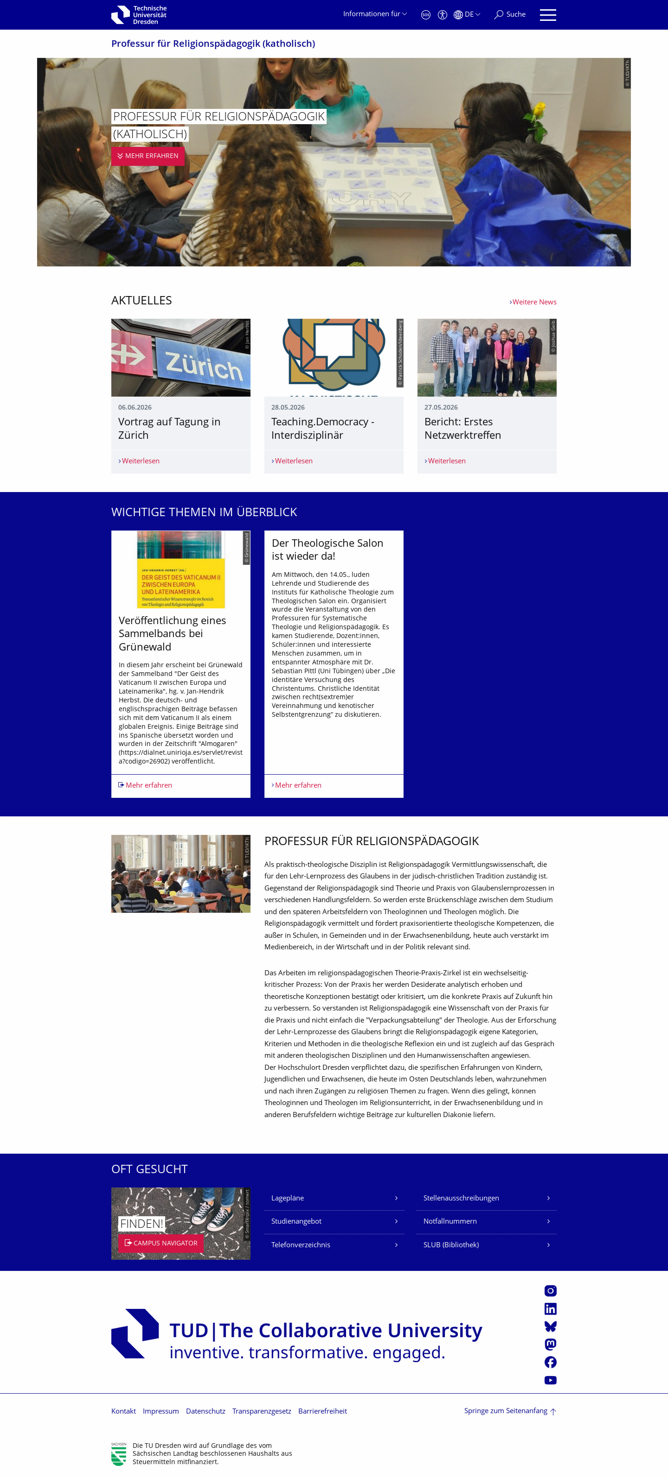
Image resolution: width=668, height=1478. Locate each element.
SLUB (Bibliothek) (451, 1245)
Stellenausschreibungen (461, 1198)
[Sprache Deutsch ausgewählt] (467, 15)
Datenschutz (205, 1412)
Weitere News (535, 302)
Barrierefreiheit (322, 1412)
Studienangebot (296, 1222)
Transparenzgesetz (261, 1412)
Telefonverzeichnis (300, 1245)
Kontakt (123, 1412)
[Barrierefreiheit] (442, 15)
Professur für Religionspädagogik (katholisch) (213, 44)
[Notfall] (426, 15)
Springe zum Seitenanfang (505, 1411)
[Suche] (510, 15)
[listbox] (334, 664)
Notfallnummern (450, 1222)
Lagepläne (287, 1198)
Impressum (161, 1412)
